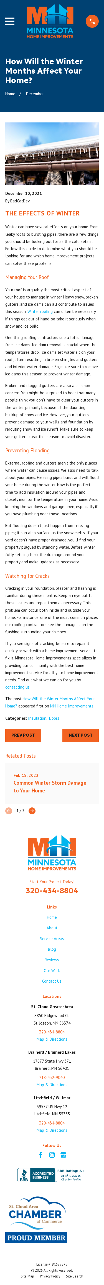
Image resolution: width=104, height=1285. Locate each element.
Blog (52, 949)
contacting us (17, 687)
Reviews (52, 959)
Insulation (37, 718)
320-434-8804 (52, 890)
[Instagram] (52, 1155)
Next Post (81, 735)
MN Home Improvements (71, 706)
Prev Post (23, 735)
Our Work (52, 970)
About (52, 927)
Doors (54, 718)
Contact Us (52, 981)
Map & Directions (52, 1039)
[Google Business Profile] (63, 1155)
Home (52, 917)
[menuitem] (27, 1276)
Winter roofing (40, 311)
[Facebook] (41, 1155)
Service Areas (52, 938)
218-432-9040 (52, 1077)
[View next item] (32, 810)
